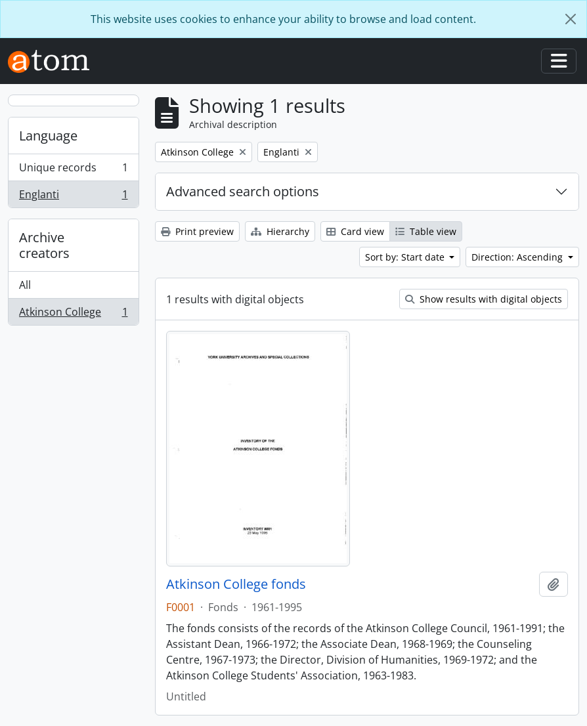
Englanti (73, 196)
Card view (355, 231)
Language (48, 135)
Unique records (73, 170)
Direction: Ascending (518, 257)
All (25, 285)
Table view (425, 231)
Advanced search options (242, 191)
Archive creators (44, 245)
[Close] (570, 19)
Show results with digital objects (483, 299)
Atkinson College (73, 314)
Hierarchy (280, 231)
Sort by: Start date (406, 257)
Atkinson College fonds (236, 584)
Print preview (197, 231)
